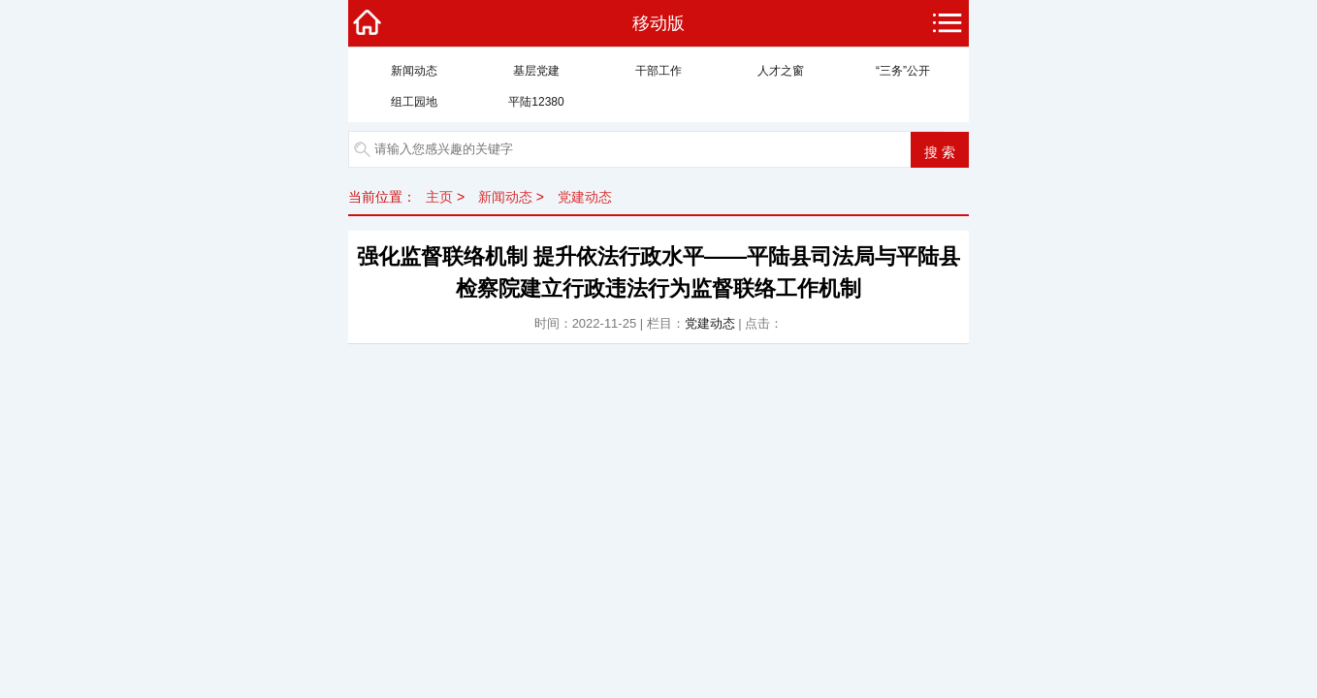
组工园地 (414, 102)
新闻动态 (414, 71)
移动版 (658, 23)
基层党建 (536, 71)
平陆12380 (535, 102)
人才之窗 (780, 71)
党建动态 (585, 197)
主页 (439, 197)
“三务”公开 (903, 71)
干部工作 (658, 71)
